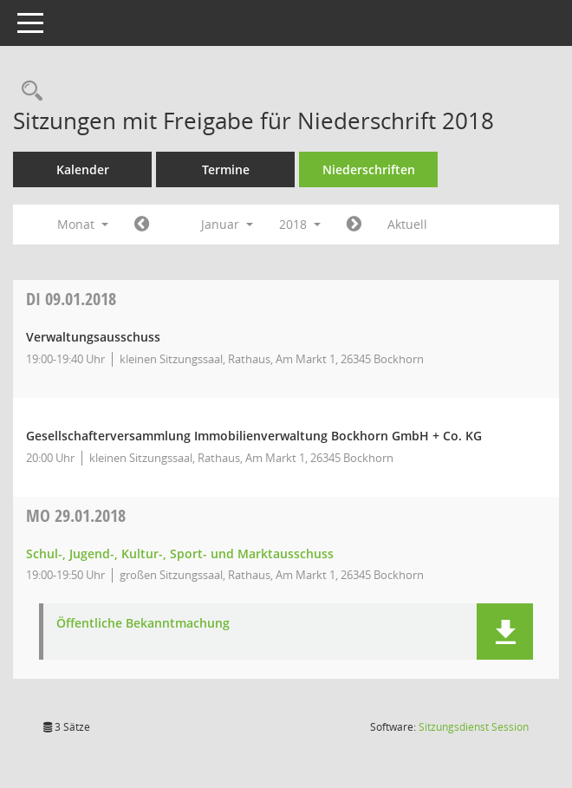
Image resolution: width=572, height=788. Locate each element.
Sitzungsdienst (474, 727)
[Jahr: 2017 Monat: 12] (141, 224)
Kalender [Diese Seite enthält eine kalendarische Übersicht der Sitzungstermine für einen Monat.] (82, 169)
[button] (505, 631)
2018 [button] (300, 224)
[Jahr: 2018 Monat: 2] (354, 224)
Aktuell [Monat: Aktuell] (407, 224)
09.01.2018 (71, 298)
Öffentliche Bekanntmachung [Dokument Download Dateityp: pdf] (143, 623)
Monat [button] (82, 224)
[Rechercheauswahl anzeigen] (27, 91)
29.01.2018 (76, 515)
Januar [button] (227, 224)
